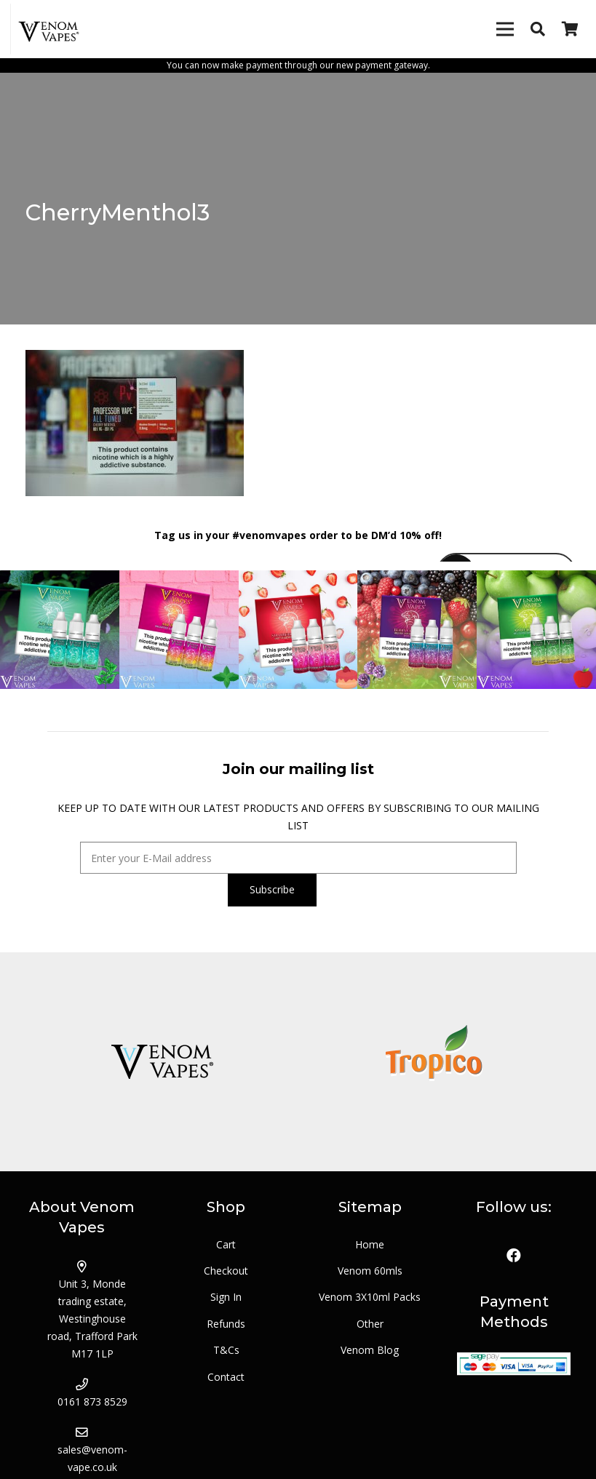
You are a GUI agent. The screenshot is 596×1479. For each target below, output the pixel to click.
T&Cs (226, 1350)
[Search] (538, 29)
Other (370, 1324)
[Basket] (570, 29)
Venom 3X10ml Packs (370, 1297)
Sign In (226, 1297)
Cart (226, 1244)
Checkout (226, 1270)
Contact (226, 1377)
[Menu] (505, 29)
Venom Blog (370, 1350)
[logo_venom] (162, 1061)
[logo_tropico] (435, 1061)
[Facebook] (514, 1255)
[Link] (49, 29)
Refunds (226, 1324)
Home (369, 1244)
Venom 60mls (370, 1270)
